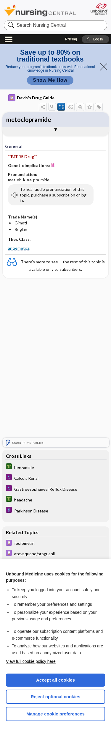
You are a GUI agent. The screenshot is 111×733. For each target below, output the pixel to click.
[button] (95, 39)
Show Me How (50, 80)
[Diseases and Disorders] (55, 478)
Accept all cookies (55, 679)
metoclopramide (28, 119)
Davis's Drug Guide (31, 97)
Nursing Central (40, 10)
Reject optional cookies (56, 696)
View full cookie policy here (31, 661)
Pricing (71, 39)
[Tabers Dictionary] (55, 467)
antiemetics (19, 248)
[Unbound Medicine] (99, 8)
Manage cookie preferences (55, 713)
